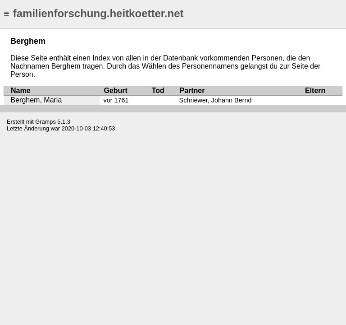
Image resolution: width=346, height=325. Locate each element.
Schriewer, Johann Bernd (215, 100)
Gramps (45, 121)
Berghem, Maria (36, 100)
